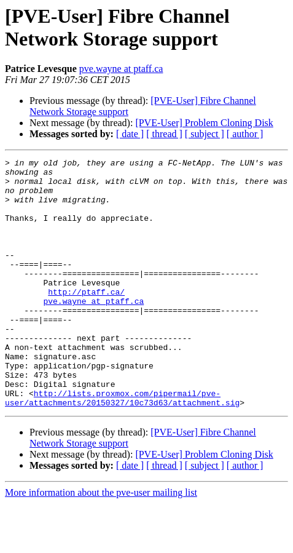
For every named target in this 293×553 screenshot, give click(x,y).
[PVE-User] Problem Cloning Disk (204, 122)
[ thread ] (164, 134)
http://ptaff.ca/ (86, 319)
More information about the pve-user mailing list (101, 542)
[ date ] (130, 134)
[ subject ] (204, 134)
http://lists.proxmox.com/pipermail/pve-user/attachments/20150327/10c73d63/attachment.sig (122, 447)
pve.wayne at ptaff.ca (121, 68)
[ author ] (245, 134)
